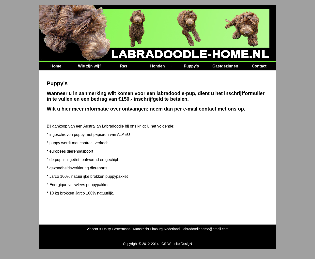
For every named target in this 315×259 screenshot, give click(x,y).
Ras (123, 66)
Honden (157, 66)
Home (55, 66)
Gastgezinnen (225, 66)
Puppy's (191, 66)
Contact (259, 66)
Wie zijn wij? (89, 66)
